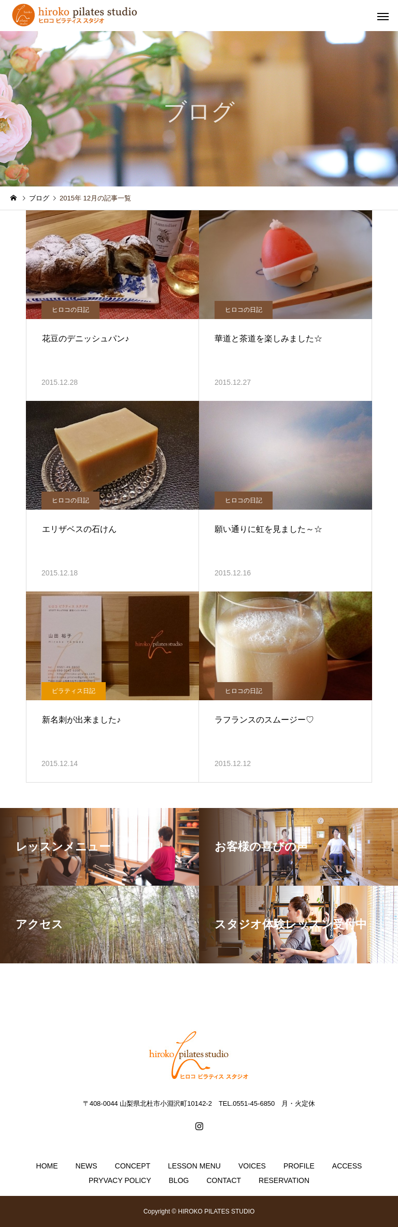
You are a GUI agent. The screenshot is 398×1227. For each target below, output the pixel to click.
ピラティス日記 (73, 691)
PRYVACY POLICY (120, 1180)
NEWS (86, 1166)
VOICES (252, 1166)
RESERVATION (284, 1180)
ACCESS (347, 1166)
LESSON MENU (194, 1166)
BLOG (179, 1180)
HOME (47, 1166)
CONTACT (223, 1180)
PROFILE (299, 1166)
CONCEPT (132, 1166)
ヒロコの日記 (70, 309)
